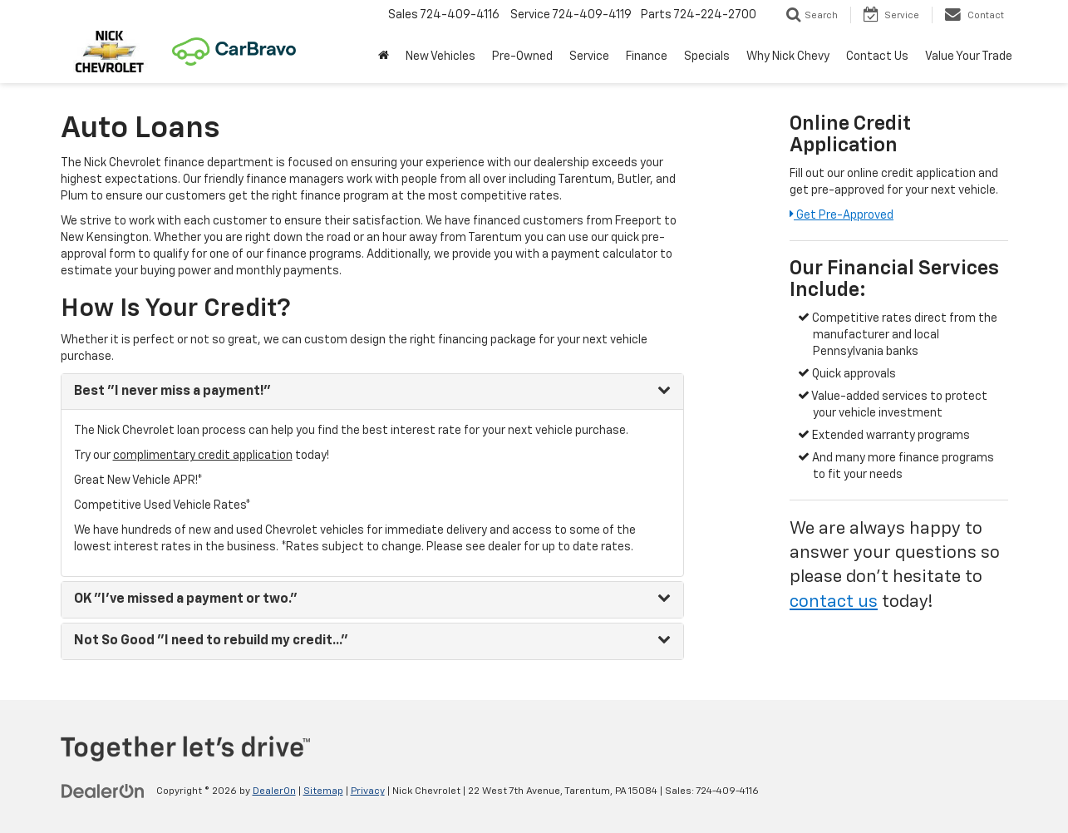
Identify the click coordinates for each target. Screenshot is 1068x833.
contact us (834, 602)
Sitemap (323, 791)
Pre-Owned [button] (522, 56)
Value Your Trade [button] (968, 56)
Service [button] (589, 56)
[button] (383, 56)
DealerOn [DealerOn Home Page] (274, 791)
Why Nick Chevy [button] (787, 56)
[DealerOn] (103, 790)
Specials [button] (707, 56)
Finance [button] (646, 56)
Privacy (368, 791)
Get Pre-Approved (841, 215)
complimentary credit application (203, 455)
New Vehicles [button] (440, 56)
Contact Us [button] (877, 56)
